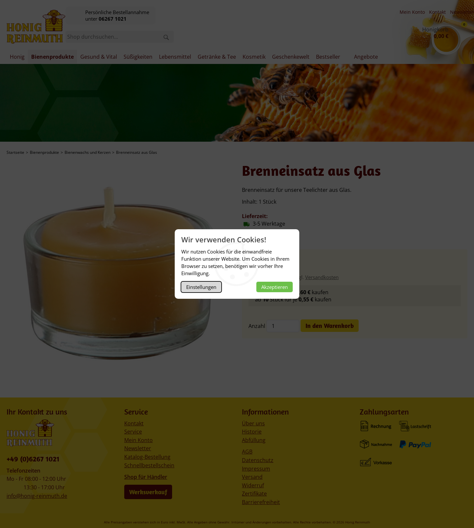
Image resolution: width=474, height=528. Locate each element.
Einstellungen (201, 287)
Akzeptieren (274, 287)
